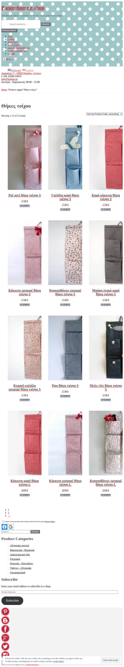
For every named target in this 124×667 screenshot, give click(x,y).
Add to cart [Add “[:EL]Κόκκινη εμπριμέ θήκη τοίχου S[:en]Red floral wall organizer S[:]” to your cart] (25, 305)
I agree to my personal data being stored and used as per (28, 521)
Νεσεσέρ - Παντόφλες (21, 563)
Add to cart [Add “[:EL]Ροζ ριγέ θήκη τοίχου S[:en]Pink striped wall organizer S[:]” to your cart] (25, 206)
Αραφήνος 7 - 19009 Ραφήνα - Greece (21, 73)
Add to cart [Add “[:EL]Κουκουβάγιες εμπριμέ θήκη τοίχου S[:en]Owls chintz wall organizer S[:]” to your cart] (65, 305)
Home (4, 90)
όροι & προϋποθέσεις (19, 47)
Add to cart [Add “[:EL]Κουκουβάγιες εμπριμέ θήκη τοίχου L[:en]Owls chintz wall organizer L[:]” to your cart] (106, 495)
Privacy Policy (50, 521)
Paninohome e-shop (23, 8)
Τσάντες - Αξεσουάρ (20, 568)
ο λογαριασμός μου (18, 50)
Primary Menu (9, 30)
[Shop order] (104, 114)
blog (10, 36)
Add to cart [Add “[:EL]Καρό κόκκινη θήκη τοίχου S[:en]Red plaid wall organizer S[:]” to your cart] (106, 209)
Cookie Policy (58, 661)
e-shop (11, 39)
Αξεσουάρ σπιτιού (19, 545)
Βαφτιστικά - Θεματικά (22, 550)
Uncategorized (17, 572)
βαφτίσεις (13, 42)
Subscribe (12, 600)
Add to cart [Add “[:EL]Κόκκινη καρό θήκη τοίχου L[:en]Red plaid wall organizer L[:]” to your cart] (25, 495)
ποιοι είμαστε (15, 44)
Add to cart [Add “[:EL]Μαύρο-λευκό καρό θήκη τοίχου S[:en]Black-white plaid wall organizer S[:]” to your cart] (106, 305)
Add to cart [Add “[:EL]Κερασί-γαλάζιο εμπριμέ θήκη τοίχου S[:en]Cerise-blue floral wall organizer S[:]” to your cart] (25, 400)
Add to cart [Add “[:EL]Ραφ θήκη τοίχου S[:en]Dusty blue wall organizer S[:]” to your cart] (65, 396)
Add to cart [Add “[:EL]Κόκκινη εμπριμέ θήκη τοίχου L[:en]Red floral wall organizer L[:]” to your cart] (65, 495)
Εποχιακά (15, 559)
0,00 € (10, 59)
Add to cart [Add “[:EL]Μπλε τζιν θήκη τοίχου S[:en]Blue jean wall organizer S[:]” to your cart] (106, 400)
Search (45, 24)
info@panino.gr (9, 79)
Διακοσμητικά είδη (20, 554)
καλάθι (11, 53)
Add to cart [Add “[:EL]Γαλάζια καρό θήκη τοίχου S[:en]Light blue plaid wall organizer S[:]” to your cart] (65, 209)
